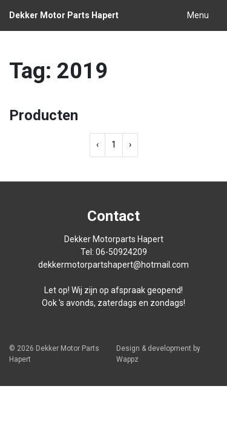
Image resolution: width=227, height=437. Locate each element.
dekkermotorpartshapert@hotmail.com (113, 264)
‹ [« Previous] (97, 144)
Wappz (127, 359)
